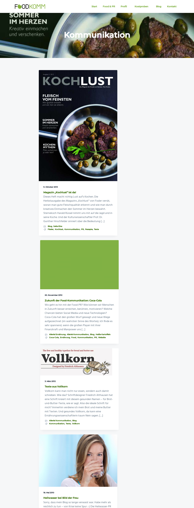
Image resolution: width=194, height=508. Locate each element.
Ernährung (103, 197)
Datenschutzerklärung (129, 497)
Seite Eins (57, 223)
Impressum (111, 497)
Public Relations (51, 368)
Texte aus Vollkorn (134, 95)
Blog (50, 223)
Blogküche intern (57, 359)
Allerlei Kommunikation (94, 192)
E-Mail (100, 497)
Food (86, 200)
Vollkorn (127, 171)
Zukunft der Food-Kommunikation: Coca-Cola (94, 107)
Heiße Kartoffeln (96, 195)
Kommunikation (51, 229)
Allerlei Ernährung (96, 189)
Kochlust (59, 226)
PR (61, 229)
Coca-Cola (92, 197)
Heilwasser (53, 362)
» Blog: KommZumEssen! (23, 476)
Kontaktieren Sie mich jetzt (149, 411)
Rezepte (47, 232)
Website (87, 203)
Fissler (51, 226)
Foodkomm (24, 497)
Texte (55, 232)
